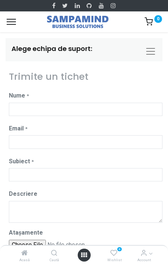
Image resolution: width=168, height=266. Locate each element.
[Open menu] (84, 254)
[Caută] (54, 253)
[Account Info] (143, 253)
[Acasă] (24, 253)
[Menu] (11, 22)
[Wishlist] (113, 253)
